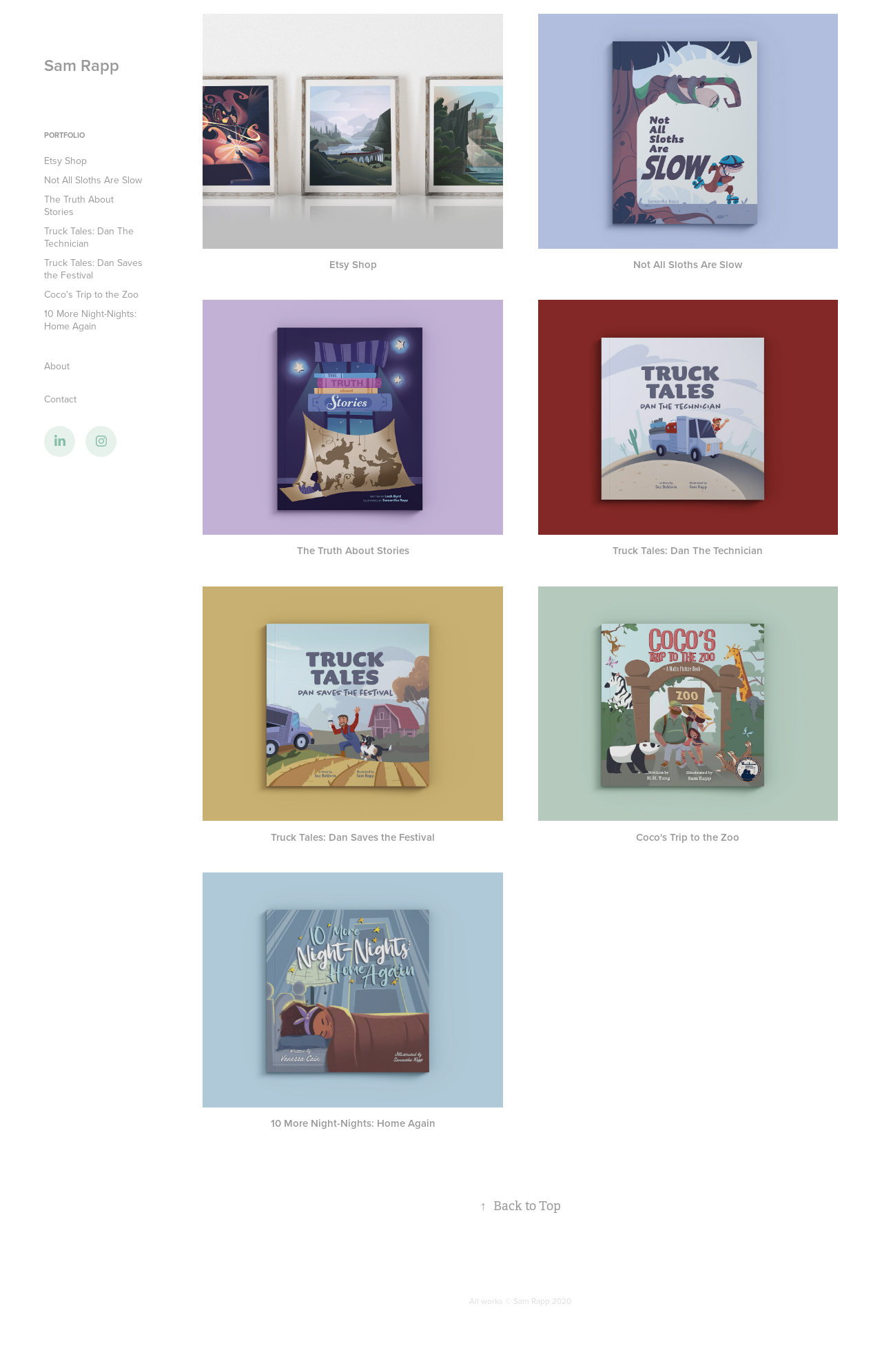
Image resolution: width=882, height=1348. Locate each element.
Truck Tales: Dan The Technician (89, 237)
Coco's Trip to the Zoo (91, 294)
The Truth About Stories (79, 205)
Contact (60, 399)
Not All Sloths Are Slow (93, 180)
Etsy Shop (65, 160)
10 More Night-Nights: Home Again (90, 320)
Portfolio (64, 135)
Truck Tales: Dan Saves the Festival (93, 269)
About (57, 366)
